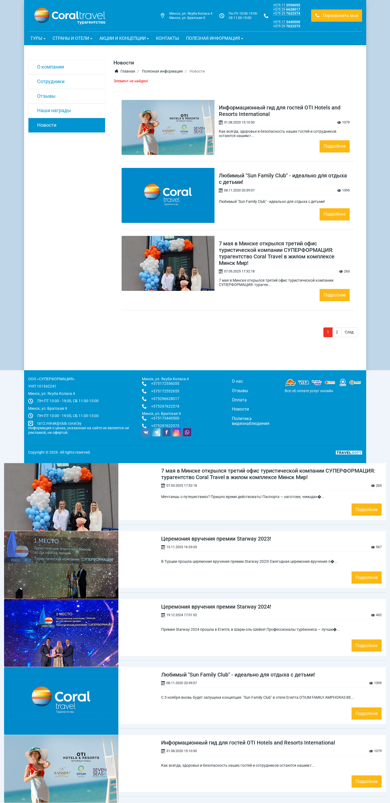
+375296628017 (165, 398)
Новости (46, 125)
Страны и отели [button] (71, 38)
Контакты (167, 38)
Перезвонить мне (336, 15)
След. (350, 332)
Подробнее (335, 146)
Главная (125, 71)
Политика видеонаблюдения (250, 421)
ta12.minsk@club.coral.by (59, 423)
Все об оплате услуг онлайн (309, 391)
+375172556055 (165, 383)
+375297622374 (165, 406)
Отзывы (46, 96)
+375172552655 (165, 391)
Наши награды (54, 110)
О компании (50, 67)
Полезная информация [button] (213, 38)
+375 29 (286, 9)
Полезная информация (162, 71)
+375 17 (286, 5)
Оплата (239, 399)
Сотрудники (50, 81)
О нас (237, 381)
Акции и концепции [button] (122, 38)
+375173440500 (165, 418)
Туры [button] (36, 38)
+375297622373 (165, 426)
